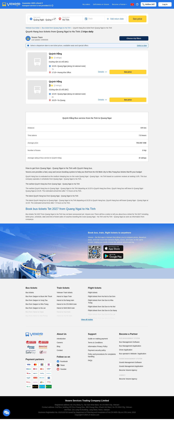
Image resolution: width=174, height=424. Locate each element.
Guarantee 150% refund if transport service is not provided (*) (36, 4)
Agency (122, 375)
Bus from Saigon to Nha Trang (37, 304)
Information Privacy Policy (97, 346)
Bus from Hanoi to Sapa (35, 312)
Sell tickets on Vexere (101, 4)
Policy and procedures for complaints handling (102, 355)
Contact (60, 350)
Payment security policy (97, 350)
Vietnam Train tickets (64, 292)
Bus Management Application (130, 346)
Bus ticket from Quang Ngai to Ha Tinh (55, 28)
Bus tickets (31, 288)
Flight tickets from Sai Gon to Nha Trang (100, 301)
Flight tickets (94, 288)
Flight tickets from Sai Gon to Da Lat (101, 314)
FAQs (90, 360)
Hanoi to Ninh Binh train (66, 308)
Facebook (64, 361)
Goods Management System (130, 359)
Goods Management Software (130, 362)
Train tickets (63, 288)
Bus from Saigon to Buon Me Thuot (39, 296)
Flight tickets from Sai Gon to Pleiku (101, 318)
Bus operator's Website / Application (132, 354)
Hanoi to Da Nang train (65, 300)
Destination (66, 17)
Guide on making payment (98, 339)
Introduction (61, 339)
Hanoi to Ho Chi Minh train (67, 304)
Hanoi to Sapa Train (64, 296)
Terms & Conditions (95, 342)
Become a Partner (120, 4)
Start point (36, 17)
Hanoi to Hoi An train (64, 316)
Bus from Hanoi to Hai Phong (36, 316)
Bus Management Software (129, 342)
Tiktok (62, 365)
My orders (86, 4)
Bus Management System (129, 338)
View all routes (87, 319)
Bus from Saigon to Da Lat (35, 308)
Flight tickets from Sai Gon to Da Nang (102, 310)
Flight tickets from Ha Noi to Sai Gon (101, 296)
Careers (60, 342)
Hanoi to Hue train (63, 312)
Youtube (63, 369)
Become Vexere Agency (128, 370)
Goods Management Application (131, 366)
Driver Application (125, 350)
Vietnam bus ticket (32, 28)
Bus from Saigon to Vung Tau (36, 300)
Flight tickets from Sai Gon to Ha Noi (101, 307)
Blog (58, 346)
